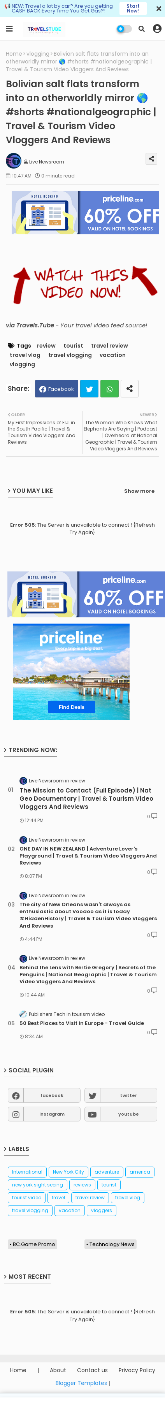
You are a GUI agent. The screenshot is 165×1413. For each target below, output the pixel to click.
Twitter (89, 388)
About (58, 1370)
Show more (139, 491)
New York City (68, 1172)
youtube (128, 1114)
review (46, 346)
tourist (73, 346)
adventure (107, 1172)
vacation (113, 355)
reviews (82, 1184)
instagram (52, 1114)
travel (58, 1197)
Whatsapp (109, 388)
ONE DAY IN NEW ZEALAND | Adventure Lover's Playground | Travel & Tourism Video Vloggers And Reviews (88, 855)
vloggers (101, 1210)
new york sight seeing (37, 1184)
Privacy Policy (137, 1370)
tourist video (26, 1197)
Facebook (61, 389)
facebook (51, 1095)
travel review (109, 346)
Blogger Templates (81, 1383)
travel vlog (25, 355)
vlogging (37, 54)
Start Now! (133, 8)
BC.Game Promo (34, 1244)
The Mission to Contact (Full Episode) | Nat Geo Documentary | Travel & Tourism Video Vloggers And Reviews (86, 798)
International (27, 1172)
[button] (141, 29)
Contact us (92, 1370)
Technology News (112, 1244)
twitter (128, 1095)
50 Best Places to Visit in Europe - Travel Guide (81, 1023)
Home (14, 54)
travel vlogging (70, 355)
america (140, 1172)
